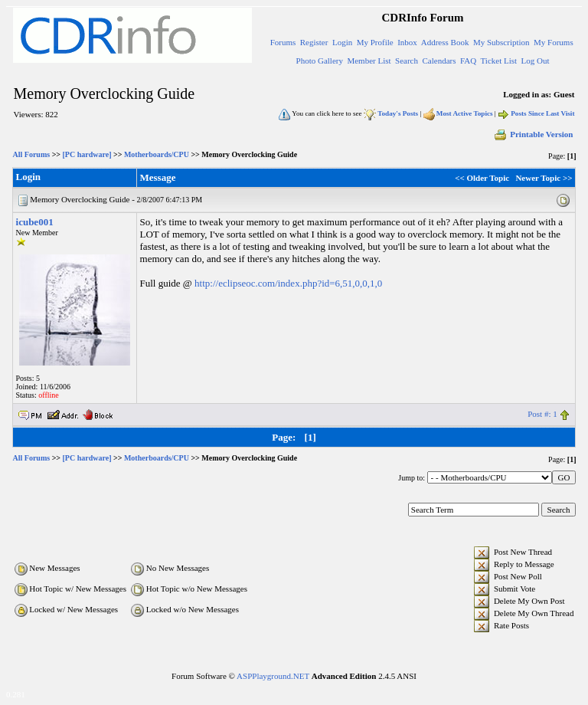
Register (314, 42)
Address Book (445, 42)
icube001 (35, 222)
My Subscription (501, 42)
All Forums (32, 154)
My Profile (375, 42)
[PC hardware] (87, 154)
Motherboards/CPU (156, 154)
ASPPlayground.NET (273, 675)
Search (406, 60)
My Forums (553, 42)
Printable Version (533, 134)
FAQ (468, 60)
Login (342, 42)
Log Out (535, 60)
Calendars (439, 60)
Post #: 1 (542, 413)
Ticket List (499, 60)
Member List (368, 60)
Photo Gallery (319, 60)
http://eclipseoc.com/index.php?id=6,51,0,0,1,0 (288, 283)
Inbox (407, 42)
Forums (283, 42)
